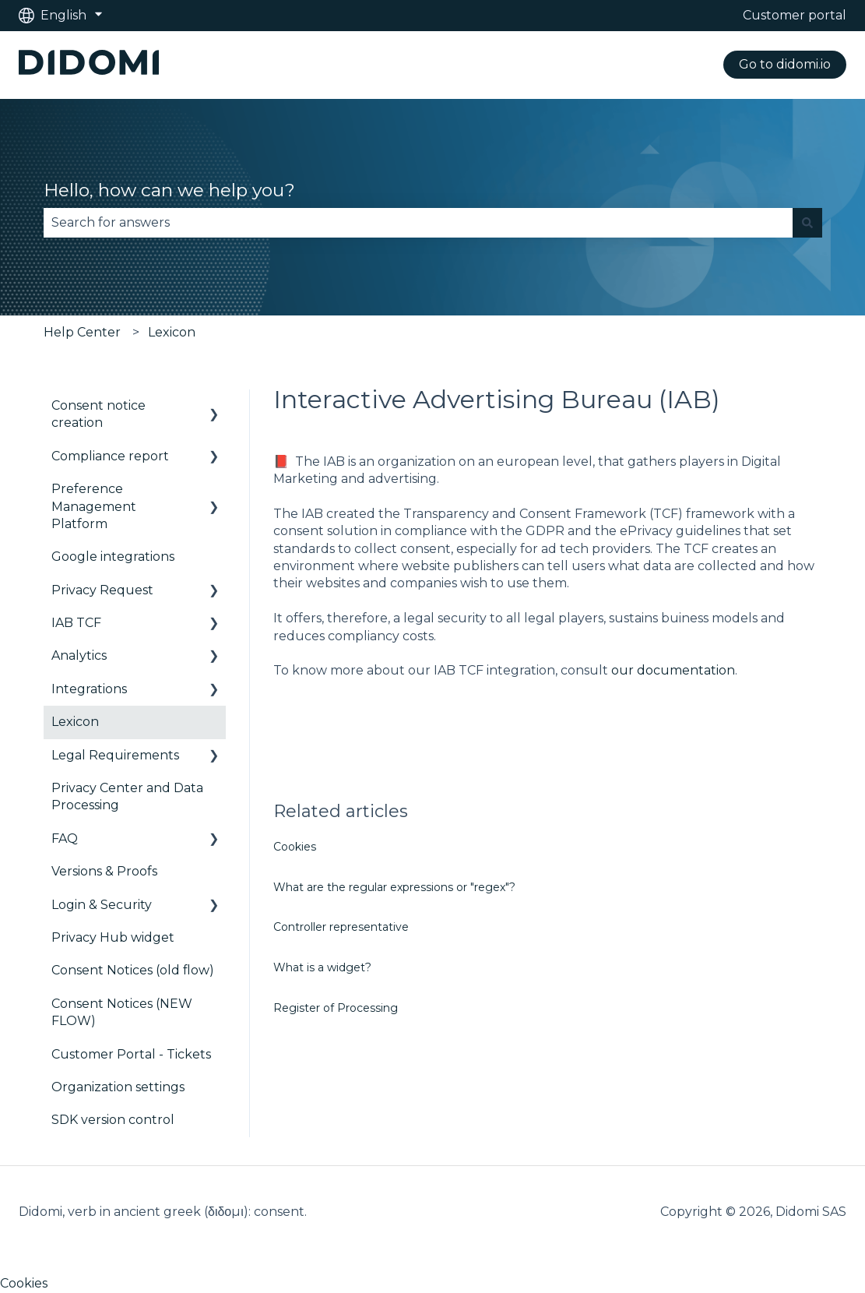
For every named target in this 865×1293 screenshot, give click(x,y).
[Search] (807, 223)
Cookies (294, 847)
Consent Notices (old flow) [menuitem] (132, 970)
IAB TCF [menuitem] (76, 622)
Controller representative (341, 927)
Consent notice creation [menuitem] (98, 414)
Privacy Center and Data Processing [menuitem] (127, 796)
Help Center (82, 332)
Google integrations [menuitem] (112, 556)
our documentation (673, 670)
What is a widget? (322, 967)
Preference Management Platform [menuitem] (93, 506)
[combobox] (418, 223)
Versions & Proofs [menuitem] (104, 871)
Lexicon (171, 332)
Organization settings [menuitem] (118, 1087)
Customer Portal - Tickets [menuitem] (131, 1054)
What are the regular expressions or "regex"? (394, 887)
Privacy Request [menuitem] (102, 590)
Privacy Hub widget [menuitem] (112, 937)
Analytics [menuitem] (79, 655)
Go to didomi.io (785, 64)
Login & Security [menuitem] (101, 904)
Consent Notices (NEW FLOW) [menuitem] (121, 1012)
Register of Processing (335, 1008)
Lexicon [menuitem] (75, 721)
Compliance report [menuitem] (110, 456)
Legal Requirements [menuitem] (115, 755)
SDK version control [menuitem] (112, 1119)
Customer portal (794, 15)
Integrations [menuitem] (89, 689)
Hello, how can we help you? (169, 190)
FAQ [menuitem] (64, 838)
